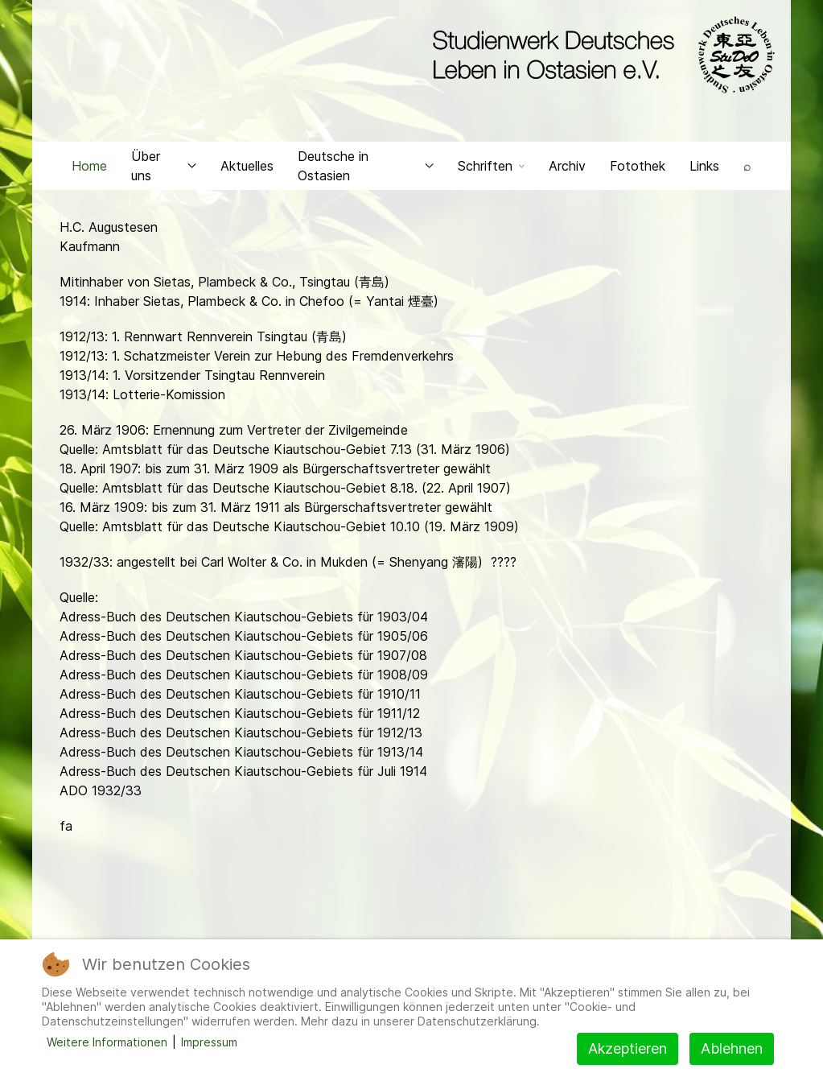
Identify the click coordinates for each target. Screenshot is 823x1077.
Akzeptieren (627, 1048)
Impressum (209, 1042)
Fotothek (637, 166)
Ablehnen (732, 1048)
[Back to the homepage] (600, 54)
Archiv (567, 166)
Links (704, 166)
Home (89, 166)
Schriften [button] (491, 166)
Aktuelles (247, 166)
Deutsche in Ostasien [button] (366, 166)
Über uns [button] (163, 166)
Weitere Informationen (107, 1042)
